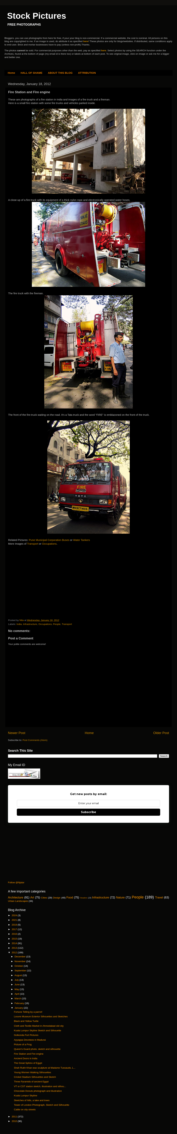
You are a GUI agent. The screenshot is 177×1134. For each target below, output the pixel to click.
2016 (15, 934)
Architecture (15, 897)
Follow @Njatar (16, 882)
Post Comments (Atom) (35, 740)
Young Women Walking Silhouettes (32, 1072)
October (19, 966)
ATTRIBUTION (87, 72)
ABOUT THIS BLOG (60, 72)
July (17, 980)
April (17, 994)
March (18, 998)
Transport (33, 543)
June (17, 984)
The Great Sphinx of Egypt (28, 1063)
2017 (15, 929)
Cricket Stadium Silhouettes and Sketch (35, 1077)
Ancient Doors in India (25, 1058)
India (19, 624)
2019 (15, 924)
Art (32, 897)
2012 (15, 952)
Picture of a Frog (23, 1044)
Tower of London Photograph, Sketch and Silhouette (41, 1105)
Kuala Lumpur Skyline (25, 1095)
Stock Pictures (36, 16)
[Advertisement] (34, 582)
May (17, 989)
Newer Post (16, 733)
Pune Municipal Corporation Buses (49, 540)
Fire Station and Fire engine (29, 1053)
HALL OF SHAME (31, 72)
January (19, 1008)
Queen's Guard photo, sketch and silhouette (37, 1049)
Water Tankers (81, 540)
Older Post (161, 733)
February (20, 1003)
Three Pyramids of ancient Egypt (31, 1081)
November (20, 961)
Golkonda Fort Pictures (26, 1035)
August (19, 975)
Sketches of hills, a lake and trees (32, 1100)
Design (57, 897)
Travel (159, 897)
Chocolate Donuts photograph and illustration (38, 1091)
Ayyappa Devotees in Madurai (30, 1040)
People (57, 624)
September (21, 970)
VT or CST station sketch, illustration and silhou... (40, 1086)
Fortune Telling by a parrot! (28, 1012)
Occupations (49, 543)
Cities (44, 897)
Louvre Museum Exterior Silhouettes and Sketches (41, 1016)
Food (69, 897)
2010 (15, 1121)
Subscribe (88, 812)
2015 (15, 938)
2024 (15, 915)
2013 (15, 948)
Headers (83, 898)
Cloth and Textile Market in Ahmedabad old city (39, 1026)
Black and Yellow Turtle (26, 1021)
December (20, 956)
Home (11, 72)
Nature (120, 897)
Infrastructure (30, 624)
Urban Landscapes (18, 901)
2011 (15, 1116)
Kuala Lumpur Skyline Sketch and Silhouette (37, 1030)
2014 (15, 943)
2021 (15, 920)
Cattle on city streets (25, 1109)
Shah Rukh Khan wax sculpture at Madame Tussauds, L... (44, 1067)
